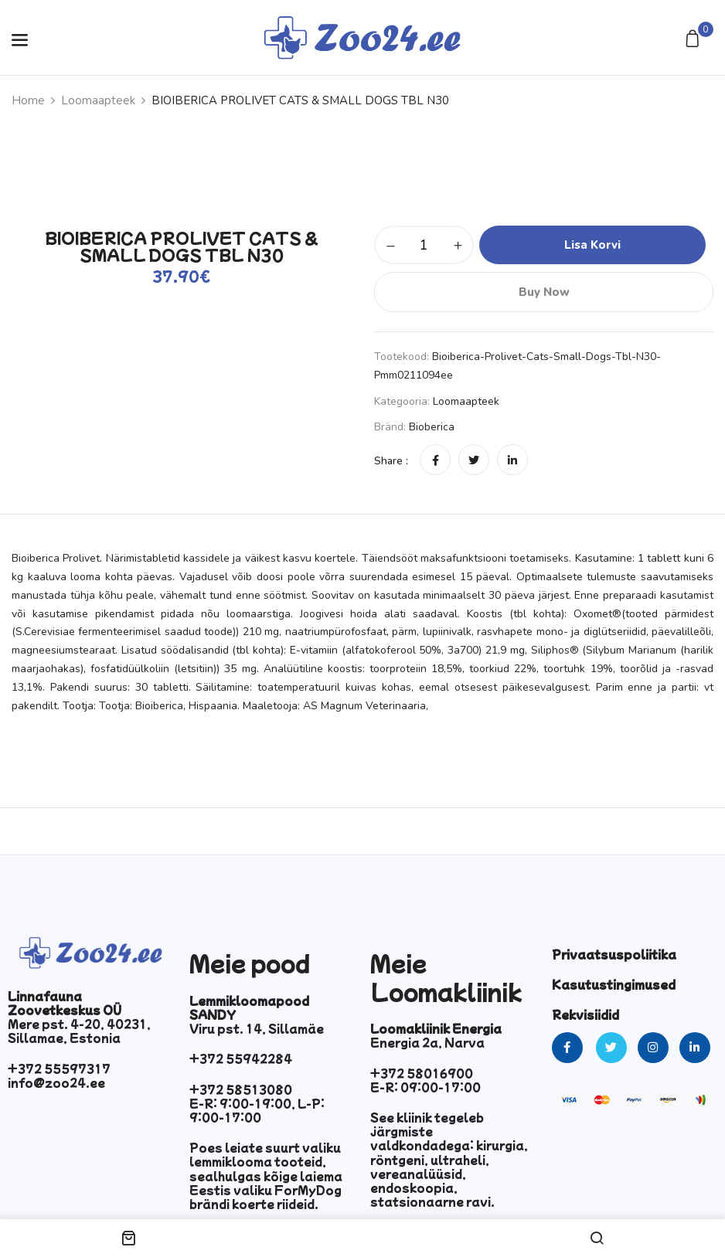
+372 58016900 (421, 1073)
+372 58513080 (240, 1089)
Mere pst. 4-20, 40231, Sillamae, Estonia (79, 1030)
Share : (391, 461)
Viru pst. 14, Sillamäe (256, 1028)
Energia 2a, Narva (427, 1042)
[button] (694, 39)
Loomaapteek (98, 100)
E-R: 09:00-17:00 (425, 1087)
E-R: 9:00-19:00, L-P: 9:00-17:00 (257, 1110)
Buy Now (544, 292)
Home (28, 100)
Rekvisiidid (585, 1014)
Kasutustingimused (614, 984)
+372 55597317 (59, 1068)
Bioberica (431, 427)
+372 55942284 (240, 1058)
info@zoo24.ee (56, 1082)
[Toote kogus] (424, 245)
